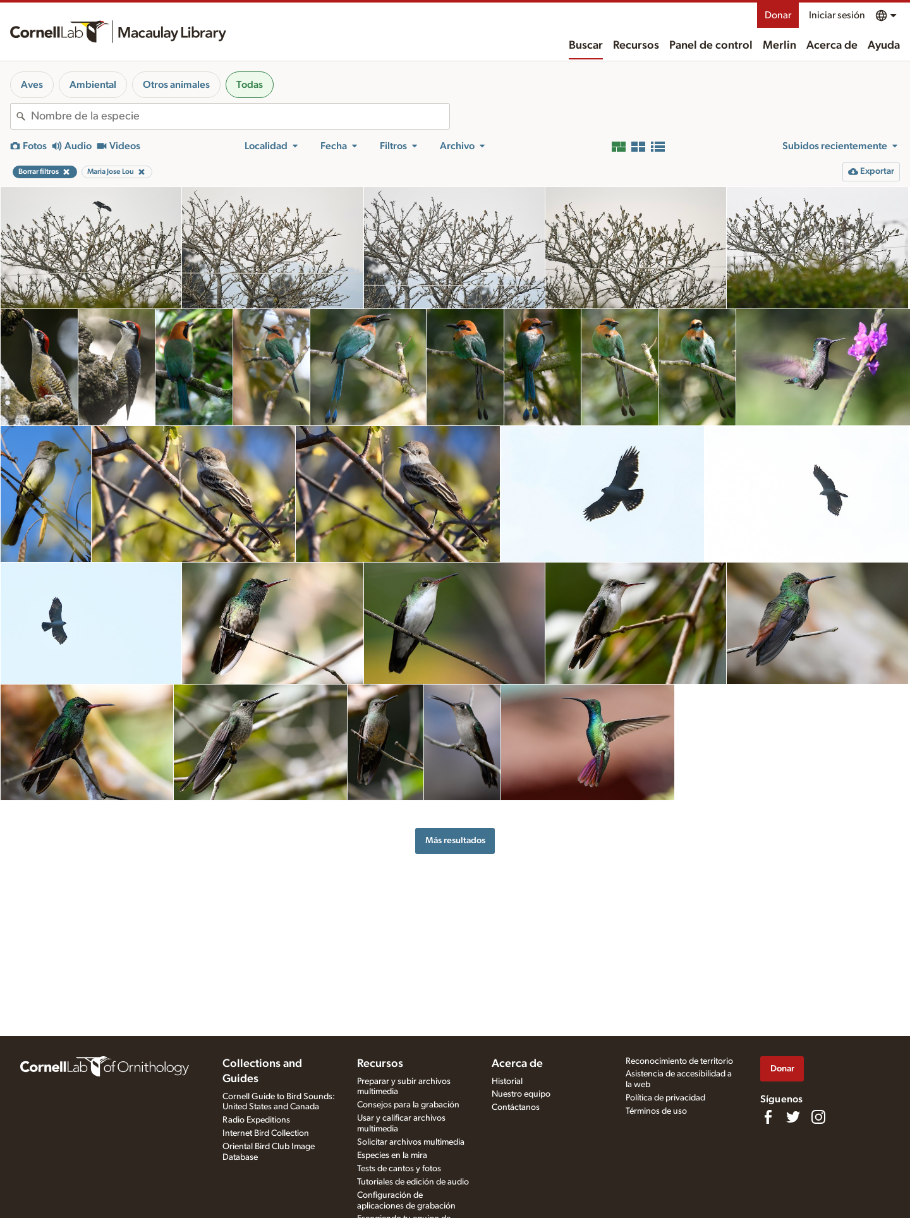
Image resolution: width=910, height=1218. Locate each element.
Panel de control (711, 45)
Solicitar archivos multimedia (410, 1142)
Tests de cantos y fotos (399, 1168)
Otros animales (176, 85)
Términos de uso (656, 1111)
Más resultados (455, 840)
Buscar (586, 45)
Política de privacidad (665, 1097)
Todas (249, 85)
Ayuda (884, 45)
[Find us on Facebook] (767, 1116)
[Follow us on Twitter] (793, 1116)
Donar (778, 15)
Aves (32, 85)
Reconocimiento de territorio (679, 1061)
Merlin (779, 45)
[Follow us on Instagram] (818, 1116)
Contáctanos (516, 1107)
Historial (507, 1081)
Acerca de (832, 45)
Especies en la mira (392, 1155)
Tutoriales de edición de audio (413, 1182)
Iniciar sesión (837, 15)
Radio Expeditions (256, 1120)
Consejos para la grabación (408, 1104)
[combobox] (240, 116)
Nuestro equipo (521, 1094)
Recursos (636, 45)
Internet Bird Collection (265, 1133)
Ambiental (93, 85)
